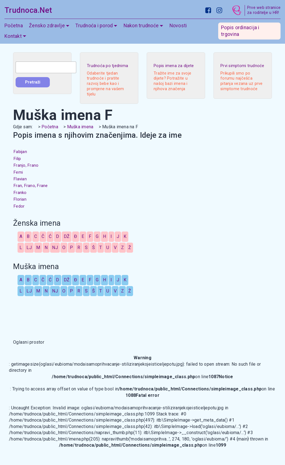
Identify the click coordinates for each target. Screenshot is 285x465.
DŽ (67, 236)
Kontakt (13, 36)
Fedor (19, 206)
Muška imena (80, 126)
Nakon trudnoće (141, 25)
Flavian (20, 178)
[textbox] (46, 67)
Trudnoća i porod (94, 25)
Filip (17, 158)
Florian (20, 199)
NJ (55, 247)
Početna (13, 25)
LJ (29, 247)
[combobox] (45, 67)
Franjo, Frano (26, 165)
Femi (18, 172)
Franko (20, 192)
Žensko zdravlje (47, 25)
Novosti (178, 25)
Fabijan (20, 151)
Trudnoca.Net (28, 10)
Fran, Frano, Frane (31, 185)
